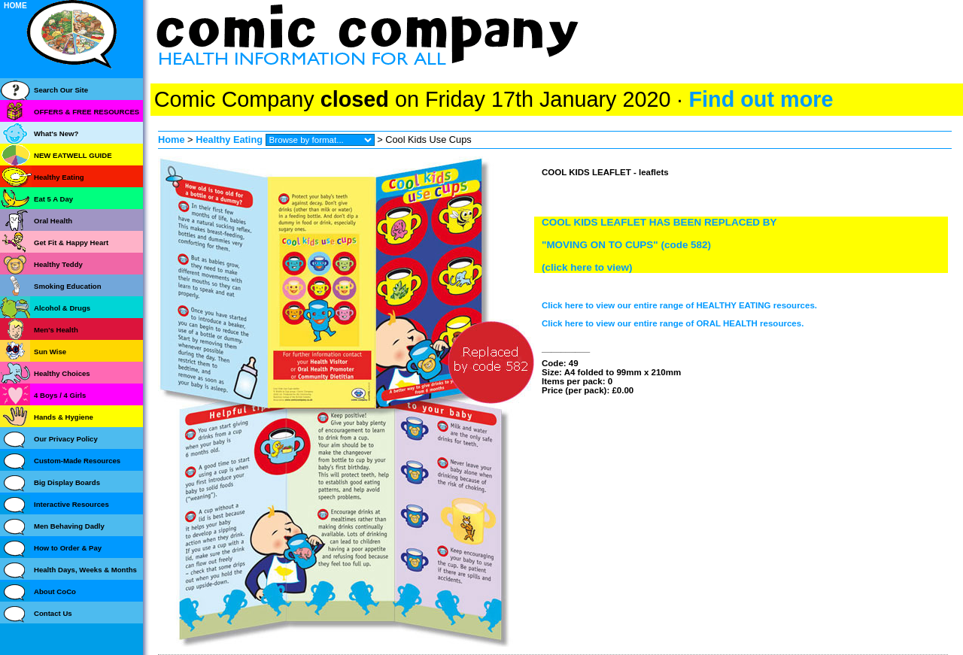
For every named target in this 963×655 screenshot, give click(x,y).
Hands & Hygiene (63, 417)
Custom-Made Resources (77, 460)
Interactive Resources (71, 504)
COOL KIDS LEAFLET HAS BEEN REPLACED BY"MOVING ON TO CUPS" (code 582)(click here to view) (659, 245)
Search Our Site (61, 90)
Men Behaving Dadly (69, 526)
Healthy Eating (229, 139)
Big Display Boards (67, 482)
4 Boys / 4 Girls (60, 395)
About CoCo (55, 591)
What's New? (56, 133)
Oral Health (53, 221)
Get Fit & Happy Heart (71, 242)
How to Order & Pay (68, 548)
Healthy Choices (62, 373)
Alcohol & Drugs (62, 308)
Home (171, 139)
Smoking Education (68, 286)
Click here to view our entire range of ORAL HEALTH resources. (673, 323)
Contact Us (53, 613)
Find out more (760, 99)
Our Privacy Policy (66, 439)
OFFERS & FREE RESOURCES (86, 112)
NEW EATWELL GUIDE (73, 155)
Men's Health (56, 330)
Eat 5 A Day (53, 199)
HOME (15, 6)
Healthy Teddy (58, 264)
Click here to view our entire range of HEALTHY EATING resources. (679, 305)
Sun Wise (50, 351)
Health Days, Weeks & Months (85, 570)
